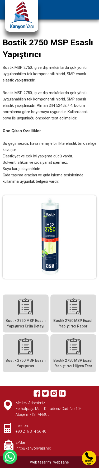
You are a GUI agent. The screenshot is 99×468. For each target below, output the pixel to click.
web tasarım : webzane (49, 462)
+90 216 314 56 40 (31, 431)
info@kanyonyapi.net (33, 448)
